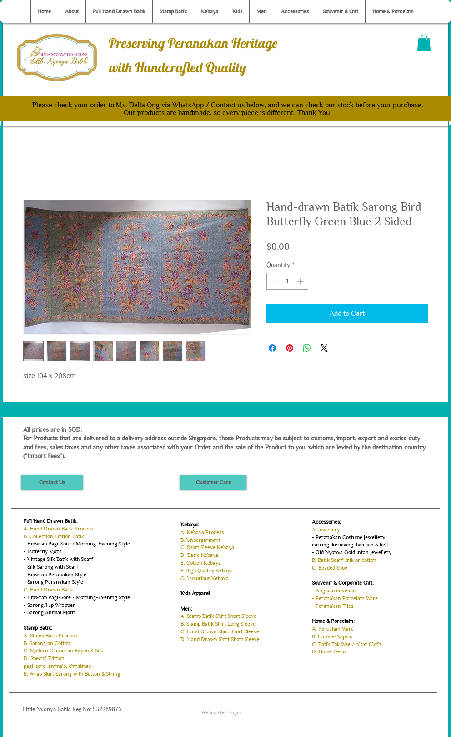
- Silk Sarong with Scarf (51, 567)
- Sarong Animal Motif (49, 612)
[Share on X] (324, 348)
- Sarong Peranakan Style (53, 582)
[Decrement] (273, 281)
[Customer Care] (213, 482)
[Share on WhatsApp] (306, 348)
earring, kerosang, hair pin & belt (350, 544)
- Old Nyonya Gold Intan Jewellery (351, 552)
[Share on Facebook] (272, 348)
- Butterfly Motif (42, 551)
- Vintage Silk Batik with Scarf (58, 559)
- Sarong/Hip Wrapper (49, 605)
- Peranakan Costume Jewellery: (349, 537)
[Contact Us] (52, 482)
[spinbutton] (287, 281)
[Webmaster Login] (221, 712)
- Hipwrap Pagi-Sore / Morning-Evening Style (77, 543)
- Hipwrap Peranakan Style (55, 574)
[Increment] (301, 281)
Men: (186, 609)
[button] (424, 43)
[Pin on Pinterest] (289, 348)
